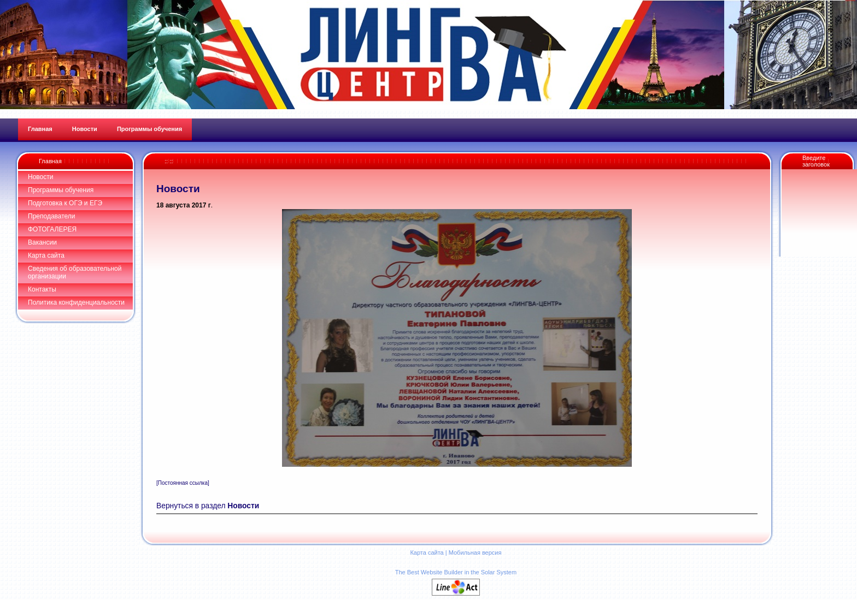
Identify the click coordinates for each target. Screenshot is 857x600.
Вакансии (42, 242)
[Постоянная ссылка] (182, 483)
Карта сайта (46, 255)
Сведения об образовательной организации (74, 272)
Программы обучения (60, 190)
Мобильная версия (475, 552)
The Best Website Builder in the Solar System (455, 572)
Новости (40, 177)
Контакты (42, 289)
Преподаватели (51, 216)
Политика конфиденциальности (76, 302)
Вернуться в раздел (207, 506)
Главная (50, 161)
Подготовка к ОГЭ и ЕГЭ (65, 203)
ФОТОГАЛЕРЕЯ (52, 229)
